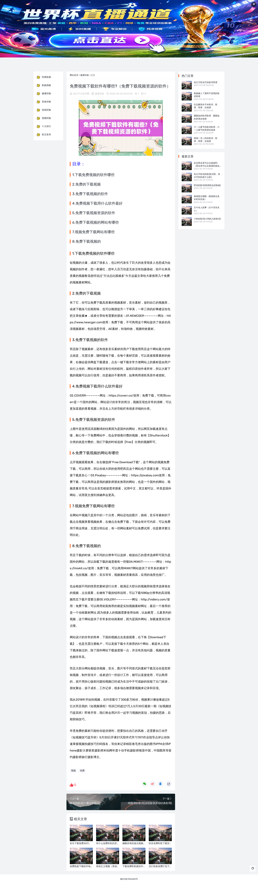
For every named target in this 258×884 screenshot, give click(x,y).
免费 (82, 770)
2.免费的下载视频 (86, 184)
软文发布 (43, 134)
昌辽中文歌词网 (81, 93)
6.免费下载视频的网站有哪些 (95, 222)
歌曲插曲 (43, 85)
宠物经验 (43, 118)
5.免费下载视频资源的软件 (93, 213)
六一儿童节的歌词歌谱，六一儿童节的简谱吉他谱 (206, 128)
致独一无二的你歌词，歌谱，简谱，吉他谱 (205, 139)
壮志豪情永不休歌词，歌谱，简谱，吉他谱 (205, 106)
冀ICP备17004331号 (129, 879)
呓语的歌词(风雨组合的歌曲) (207, 185)
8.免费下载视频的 (86, 241)
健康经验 (84, 75)
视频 (73, 770)
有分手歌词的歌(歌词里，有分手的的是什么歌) (207, 175)
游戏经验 (43, 110)
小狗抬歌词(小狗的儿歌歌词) (207, 219)
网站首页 (74, 75)
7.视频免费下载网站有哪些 (93, 232)
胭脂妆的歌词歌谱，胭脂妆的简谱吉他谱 (206, 117)
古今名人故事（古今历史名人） (206, 209)
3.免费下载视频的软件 (90, 194)
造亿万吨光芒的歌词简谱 (205, 82)
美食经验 (43, 101)
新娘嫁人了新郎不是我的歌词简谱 (206, 95)
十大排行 (43, 126)
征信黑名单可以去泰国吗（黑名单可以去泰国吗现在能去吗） (206, 164)
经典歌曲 (43, 77)
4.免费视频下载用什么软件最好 (97, 203)
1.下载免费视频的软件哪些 (93, 175)
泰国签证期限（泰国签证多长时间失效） (206, 197)
